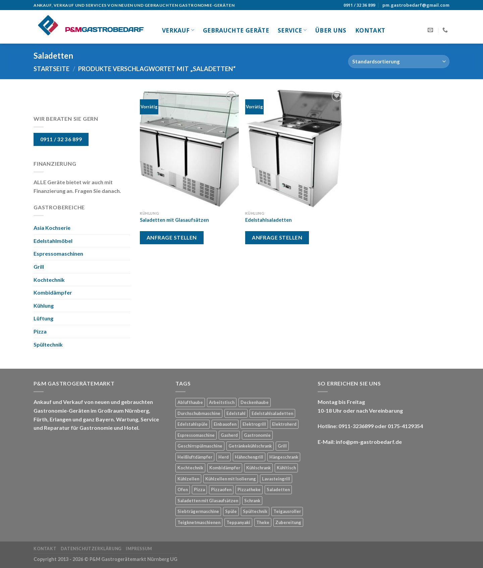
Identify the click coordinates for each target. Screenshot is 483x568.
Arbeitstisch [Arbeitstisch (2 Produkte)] (221, 402)
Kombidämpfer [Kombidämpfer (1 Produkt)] (224, 467)
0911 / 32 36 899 (359, 5)
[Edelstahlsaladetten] (294, 148)
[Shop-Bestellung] (398, 61)
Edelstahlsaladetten (268, 220)
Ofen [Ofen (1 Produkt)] (182, 489)
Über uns (330, 30)
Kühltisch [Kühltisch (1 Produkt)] (286, 467)
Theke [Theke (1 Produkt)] (262, 522)
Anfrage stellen (172, 238)
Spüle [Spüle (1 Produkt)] (231, 511)
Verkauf (178, 30)
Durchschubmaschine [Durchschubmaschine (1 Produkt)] (198, 413)
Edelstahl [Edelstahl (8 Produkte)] (236, 413)
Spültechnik (48, 344)
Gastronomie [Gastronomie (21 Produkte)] (257, 435)
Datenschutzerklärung (91, 548)
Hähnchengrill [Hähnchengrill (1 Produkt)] (249, 457)
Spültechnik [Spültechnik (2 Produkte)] (255, 511)
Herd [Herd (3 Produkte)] (223, 457)
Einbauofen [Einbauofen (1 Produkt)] (225, 424)
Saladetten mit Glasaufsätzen (174, 220)
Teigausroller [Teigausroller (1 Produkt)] (287, 511)
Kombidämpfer (53, 292)
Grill (39, 266)
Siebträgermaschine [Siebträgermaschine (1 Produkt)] (198, 511)
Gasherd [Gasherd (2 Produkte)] (229, 435)
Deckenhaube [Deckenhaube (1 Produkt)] (254, 402)
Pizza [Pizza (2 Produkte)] (199, 489)
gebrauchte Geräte (236, 30)
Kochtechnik (49, 279)
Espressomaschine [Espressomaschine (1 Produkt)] (196, 435)
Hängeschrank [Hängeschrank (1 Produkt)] (283, 457)
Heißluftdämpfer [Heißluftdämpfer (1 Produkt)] (194, 457)
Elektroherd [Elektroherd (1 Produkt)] (284, 424)
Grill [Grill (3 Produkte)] (282, 446)
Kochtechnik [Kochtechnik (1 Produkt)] (190, 467)
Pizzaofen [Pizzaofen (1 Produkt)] (221, 489)
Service (292, 30)
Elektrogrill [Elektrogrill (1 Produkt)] (254, 424)
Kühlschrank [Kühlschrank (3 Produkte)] (258, 467)
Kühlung (44, 305)
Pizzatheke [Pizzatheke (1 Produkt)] (249, 489)
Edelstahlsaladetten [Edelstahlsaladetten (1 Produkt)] (272, 413)
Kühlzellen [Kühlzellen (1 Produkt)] (188, 478)
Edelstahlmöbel (53, 241)
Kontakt (370, 30)
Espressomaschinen (58, 253)
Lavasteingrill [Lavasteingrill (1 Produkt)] (276, 478)
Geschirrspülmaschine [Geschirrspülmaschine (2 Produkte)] (199, 446)
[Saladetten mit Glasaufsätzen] (189, 148)
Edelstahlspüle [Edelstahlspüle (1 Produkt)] (192, 424)
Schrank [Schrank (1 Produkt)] (252, 500)
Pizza (40, 331)
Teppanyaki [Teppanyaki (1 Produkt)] (238, 522)
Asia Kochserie (52, 227)
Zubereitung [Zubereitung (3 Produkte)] (288, 522)
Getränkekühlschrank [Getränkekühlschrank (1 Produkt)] (250, 446)
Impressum (139, 548)
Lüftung (43, 318)
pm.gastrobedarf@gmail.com (415, 5)
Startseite (51, 68)
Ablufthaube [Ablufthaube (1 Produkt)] (190, 402)
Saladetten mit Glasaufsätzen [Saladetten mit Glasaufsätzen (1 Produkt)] (207, 500)
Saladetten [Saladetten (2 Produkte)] (278, 489)
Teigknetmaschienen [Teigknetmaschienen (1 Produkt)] (198, 522)
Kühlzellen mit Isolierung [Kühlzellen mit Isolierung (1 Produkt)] (230, 478)
